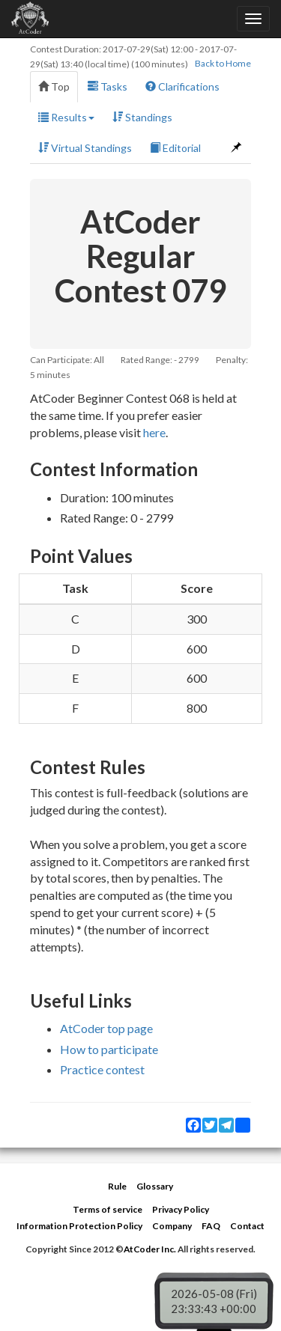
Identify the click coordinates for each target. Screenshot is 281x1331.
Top (54, 86)
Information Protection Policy (79, 1225)
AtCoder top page (106, 1028)
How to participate (109, 1049)
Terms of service (107, 1209)
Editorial (175, 147)
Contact (247, 1225)
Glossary (154, 1186)
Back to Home (223, 63)
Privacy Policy (180, 1209)
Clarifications (182, 86)
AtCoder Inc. (150, 1249)
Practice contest (102, 1069)
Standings (142, 117)
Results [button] (66, 117)
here (154, 432)
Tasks (107, 86)
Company (172, 1225)
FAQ (211, 1225)
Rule (117, 1186)
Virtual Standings (85, 147)
